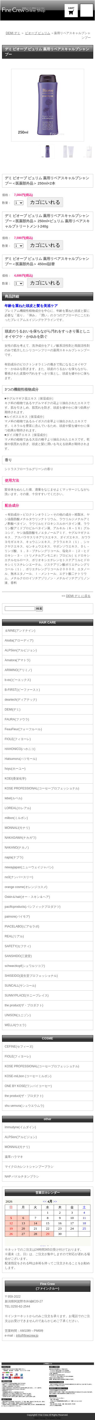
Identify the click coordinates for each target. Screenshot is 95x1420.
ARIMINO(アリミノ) (18, 670)
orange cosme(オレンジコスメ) (26, 887)
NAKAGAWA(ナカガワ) (20, 837)
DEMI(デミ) (13, 709)
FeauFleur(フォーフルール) (23, 729)
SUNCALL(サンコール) (20, 985)
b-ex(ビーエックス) (18, 680)
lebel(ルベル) (13, 798)
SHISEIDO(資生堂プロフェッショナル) (31, 976)
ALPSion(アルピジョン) (21, 650)
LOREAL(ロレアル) (18, 808)
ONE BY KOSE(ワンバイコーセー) (28, 1086)
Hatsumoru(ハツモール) (21, 759)
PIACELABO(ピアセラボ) (22, 926)
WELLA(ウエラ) (15, 1025)
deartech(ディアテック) (21, 699)
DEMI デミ (13, 33)
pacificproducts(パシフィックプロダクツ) (33, 906)
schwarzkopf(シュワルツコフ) (25, 966)
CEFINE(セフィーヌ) (19, 1046)
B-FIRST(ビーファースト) (22, 690)
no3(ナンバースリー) (19, 877)
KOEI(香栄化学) (15, 778)
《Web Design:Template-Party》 (47, 1418)
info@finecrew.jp (27, 1335)
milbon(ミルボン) (16, 818)
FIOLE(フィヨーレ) (18, 739)
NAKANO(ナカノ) (17, 847)
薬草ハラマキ (14, 1157)
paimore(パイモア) (17, 916)
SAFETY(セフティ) (18, 946)
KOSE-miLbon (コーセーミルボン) (28, 1076)
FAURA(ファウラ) (17, 719)
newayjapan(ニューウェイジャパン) (29, 867)
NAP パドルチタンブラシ (22, 1176)
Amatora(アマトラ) (17, 660)
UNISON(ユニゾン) (18, 1015)
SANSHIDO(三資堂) (18, 956)
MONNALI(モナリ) (17, 828)
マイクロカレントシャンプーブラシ (29, 1166)
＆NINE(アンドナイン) (20, 630)
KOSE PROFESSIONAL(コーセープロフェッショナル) (42, 788)
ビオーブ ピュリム (37, 33)
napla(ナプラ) (14, 857)
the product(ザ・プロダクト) (24, 1005)
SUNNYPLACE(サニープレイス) (27, 995)
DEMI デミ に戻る (78, 596)
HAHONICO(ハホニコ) (20, 749)
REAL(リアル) (14, 936)
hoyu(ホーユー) (15, 768)
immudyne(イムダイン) (20, 1127)
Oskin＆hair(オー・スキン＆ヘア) (27, 897)
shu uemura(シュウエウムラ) (24, 1105)
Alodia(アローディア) (19, 640)
